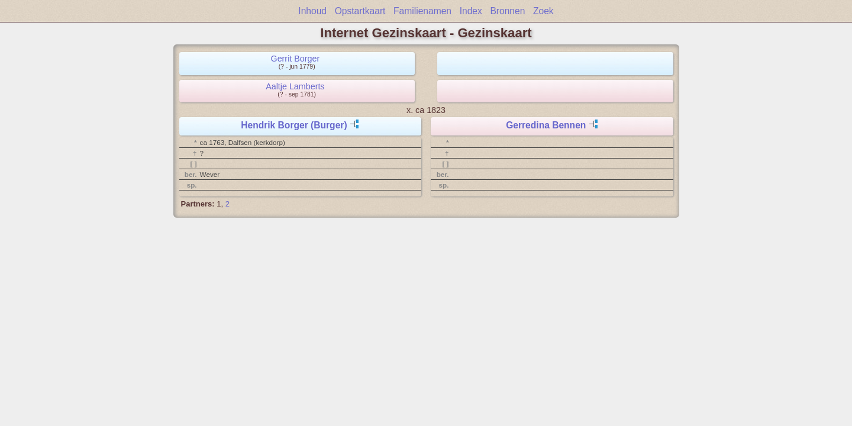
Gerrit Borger (295, 58)
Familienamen (422, 11)
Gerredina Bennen (546, 125)
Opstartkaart (360, 11)
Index (471, 11)
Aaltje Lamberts (295, 86)
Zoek (543, 11)
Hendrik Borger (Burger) (294, 125)
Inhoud (312, 11)
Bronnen (507, 11)
